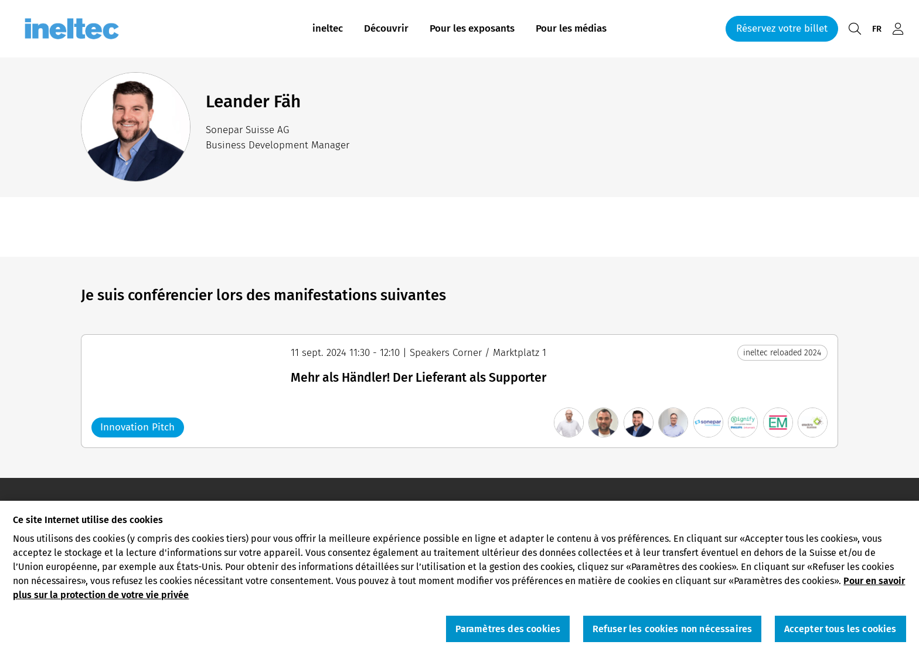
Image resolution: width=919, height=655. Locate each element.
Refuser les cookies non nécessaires (673, 630)
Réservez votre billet (782, 28)
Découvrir (386, 28)
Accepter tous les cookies (840, 630)
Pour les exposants (472, 28)
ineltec (327, 28)
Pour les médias (571, 28)
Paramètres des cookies (508, 630)
